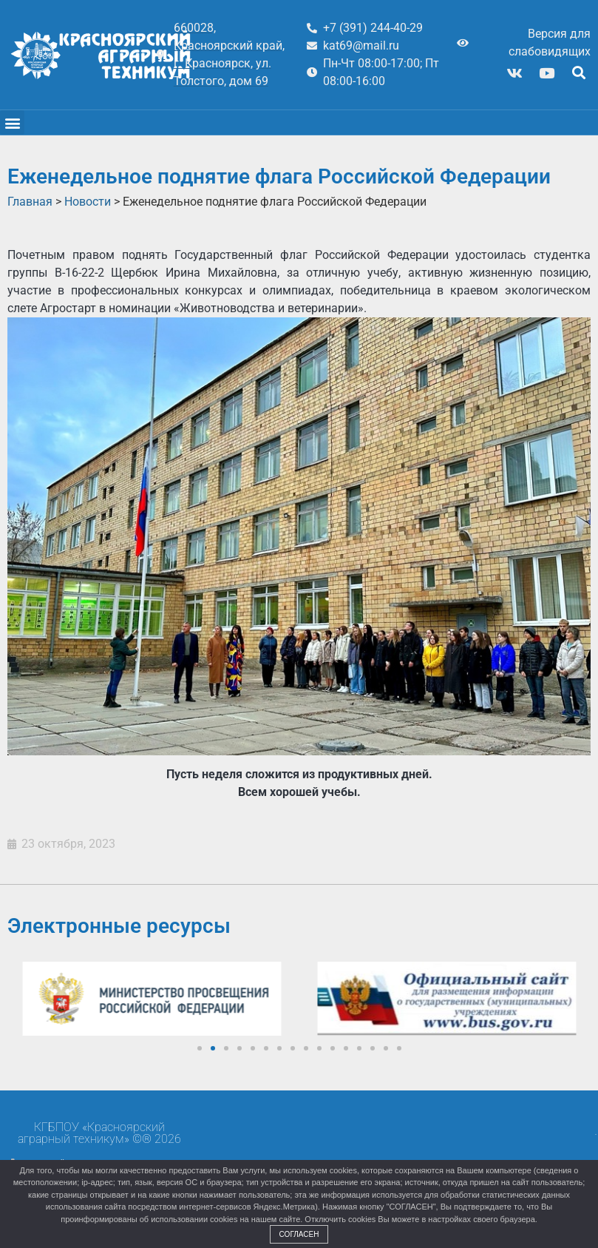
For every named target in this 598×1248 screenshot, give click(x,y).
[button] (578, 73)
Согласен (299, 1234)
